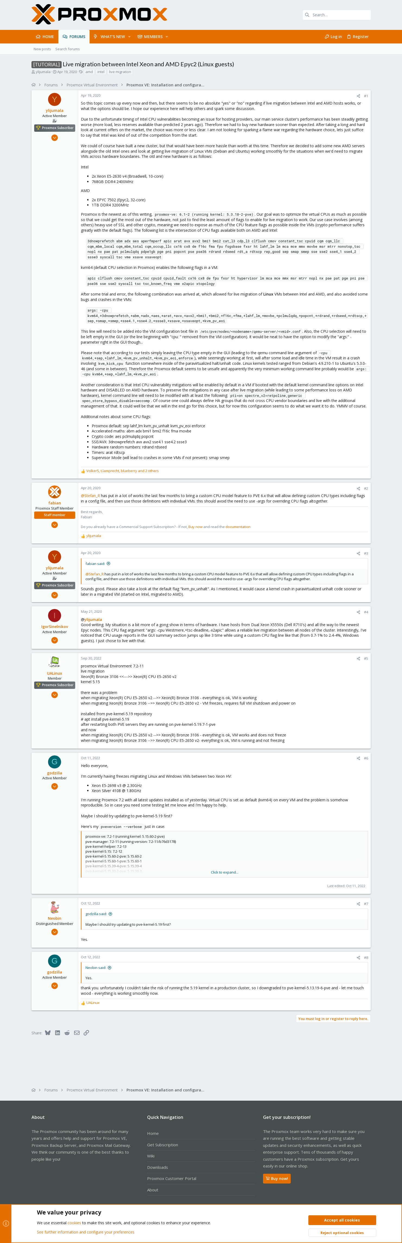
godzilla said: (96, 913)
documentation (238, 526)
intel (101, 71)
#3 (366, 553)
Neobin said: (96, 967)
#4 (366, 612)
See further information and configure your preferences (85, 1232)
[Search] (337, 15)
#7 (366, 903)
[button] (129, 36)
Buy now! (277, 1178)
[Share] (358, 96)
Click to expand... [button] (224, 872)
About (152, 1189)
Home (153, 1133)
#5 (366, 658)
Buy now (195, 526)
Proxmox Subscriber (58, 127)
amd (89, 71)
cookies (74, 1223)
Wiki (150, 1156)
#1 (366, 95)
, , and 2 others (122, 470)
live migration (120, 71)
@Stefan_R (90, 495)
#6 (366, 758)
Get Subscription (162, 1144)
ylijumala (43, 71)
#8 (366, 957)
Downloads (157, 1167)
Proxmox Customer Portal (171, 1178)
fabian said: (95, 563)
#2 (366, 488)
